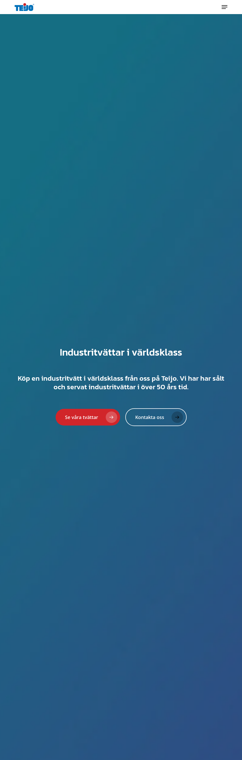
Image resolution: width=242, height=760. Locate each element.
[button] (224, 7)
